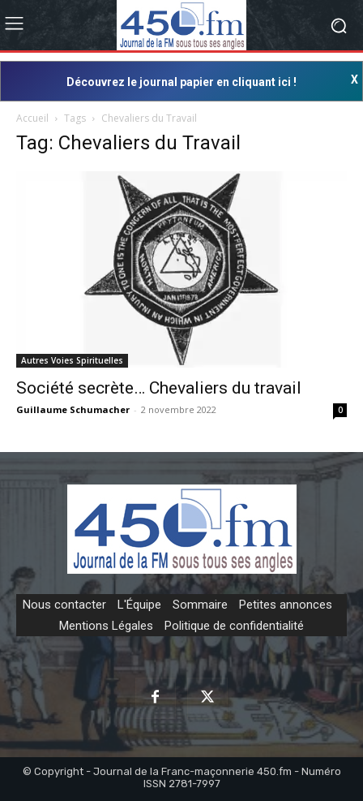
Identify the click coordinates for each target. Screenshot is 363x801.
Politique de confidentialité (234, 625)
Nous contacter (64, 604)
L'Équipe (139, 604)
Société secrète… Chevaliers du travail (158, 388)
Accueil (32, 118)
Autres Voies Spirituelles (72, 360)
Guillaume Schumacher (73, 409)
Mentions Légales (106, 625)
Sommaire (200, 604)
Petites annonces (285, 604)
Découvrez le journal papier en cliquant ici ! (181, 81)
